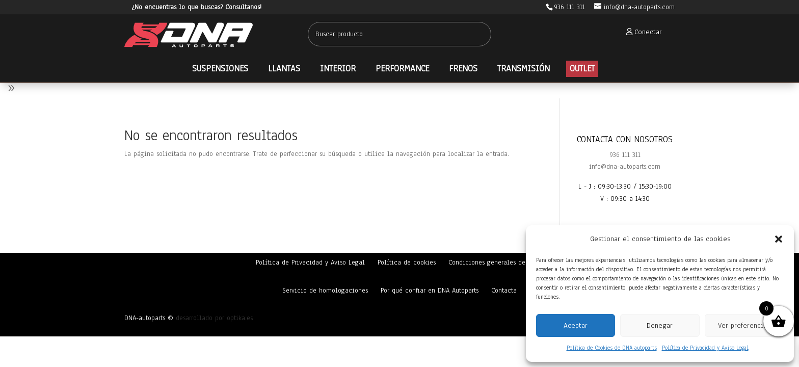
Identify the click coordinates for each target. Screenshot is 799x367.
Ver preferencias (744, 325)
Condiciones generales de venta (496, 262)
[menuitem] (641, 32)
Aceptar (576, 325)
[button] (779, 239)
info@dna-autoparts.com (624, 166)
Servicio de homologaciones (325, 290)
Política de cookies (407, 262)
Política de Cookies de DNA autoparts (612, 348)
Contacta (504, 290)
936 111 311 (625, 155)
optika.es (240, 318)
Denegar (660, 325)
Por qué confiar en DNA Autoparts (429, 290)
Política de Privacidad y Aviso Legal (705, 348)
